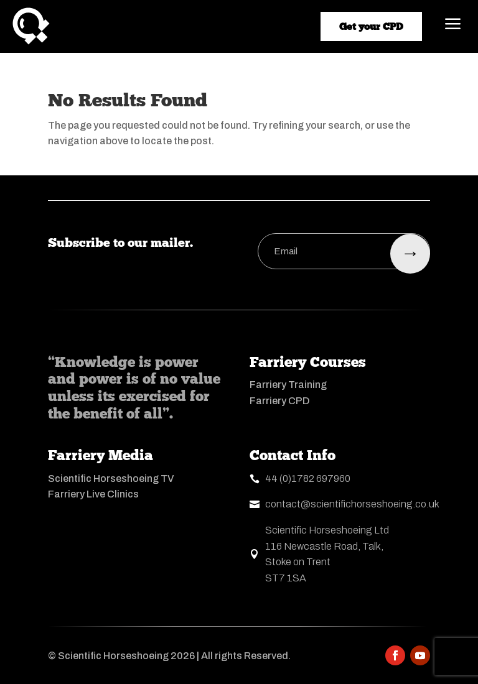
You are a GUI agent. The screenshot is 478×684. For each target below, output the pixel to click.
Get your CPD (371, 26)
